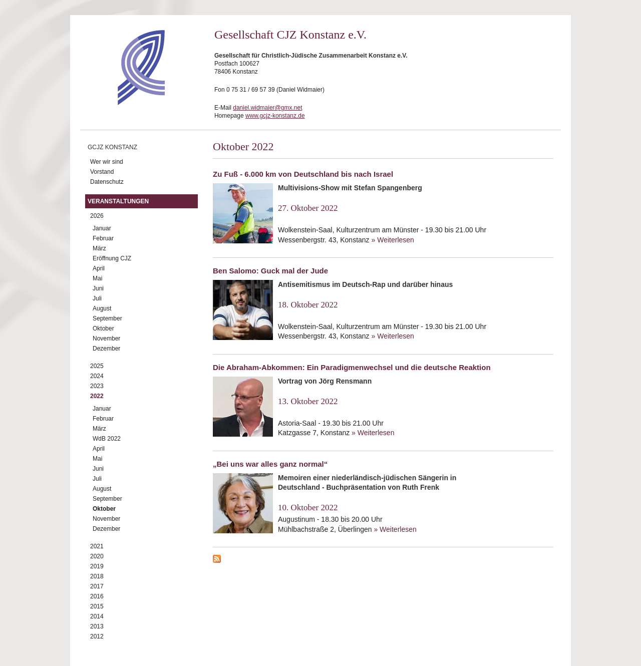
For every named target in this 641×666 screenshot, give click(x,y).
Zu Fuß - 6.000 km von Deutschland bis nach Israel (303, 174)
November (106, 338)
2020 (97, 556)
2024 (97, 376)
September (107, 318)
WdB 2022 (107, 438)
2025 (97, 366)
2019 (97, 566)
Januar (102, 228)
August (102, 308)
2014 (97, 616)
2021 (97, 546)
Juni (98, 288)
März (99, 248)
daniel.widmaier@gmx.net (267, 107)
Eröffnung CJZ (112, 258)
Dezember (106, 348)
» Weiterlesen (393, 240)
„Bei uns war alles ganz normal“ (270, 464)
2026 (97, 215)
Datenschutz (107, 181)
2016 (97, 596)
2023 (97, 386)
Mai (97, 278)
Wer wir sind (106, 161)
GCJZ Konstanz (112, 147)
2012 (97, 636)
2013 (97, 626)
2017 (97, 586)
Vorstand (102, 171)
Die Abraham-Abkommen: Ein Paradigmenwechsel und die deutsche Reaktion (352, 367)
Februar (103, 238)
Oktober (103, 328)
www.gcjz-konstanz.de (275, 115)
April (99, 268)
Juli (97, 298)
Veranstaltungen (118, 201)
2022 (97, 396)
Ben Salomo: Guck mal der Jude (270, 270)
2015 (97, 606)
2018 (97, 576)
